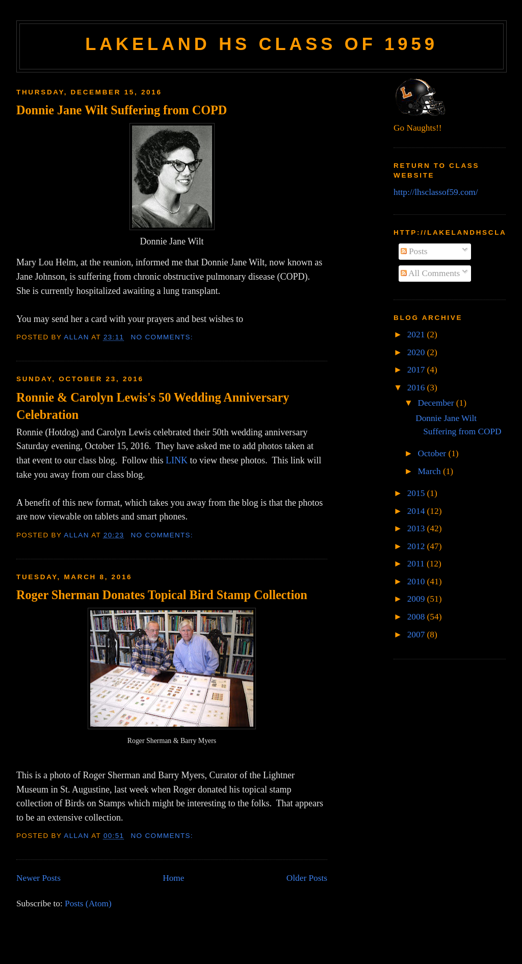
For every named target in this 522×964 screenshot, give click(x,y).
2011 (417, 563)
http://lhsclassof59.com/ (436, 192)
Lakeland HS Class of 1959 (261, 44)
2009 (417, 599)
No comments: (163, 337)
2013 (417, 528)
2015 (417, 493)
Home (173, 878)
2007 (417, 634)
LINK (177, 460)
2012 (417, 546)
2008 (417, 617)
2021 (417, 334)
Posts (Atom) (88, 903)
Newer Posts (38, 878)
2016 (417, 387)
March (429, 471)
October (432, 453)
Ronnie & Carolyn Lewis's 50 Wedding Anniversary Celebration (152, 406)
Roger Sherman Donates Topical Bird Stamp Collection (161, 595)
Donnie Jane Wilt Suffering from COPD (121, 110)
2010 (417, 581)
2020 (417, 352)
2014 (417, 511)
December (436, 403)
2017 (417, 370)
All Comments (430, 273)
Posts (414, 251)
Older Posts (306, 878)
